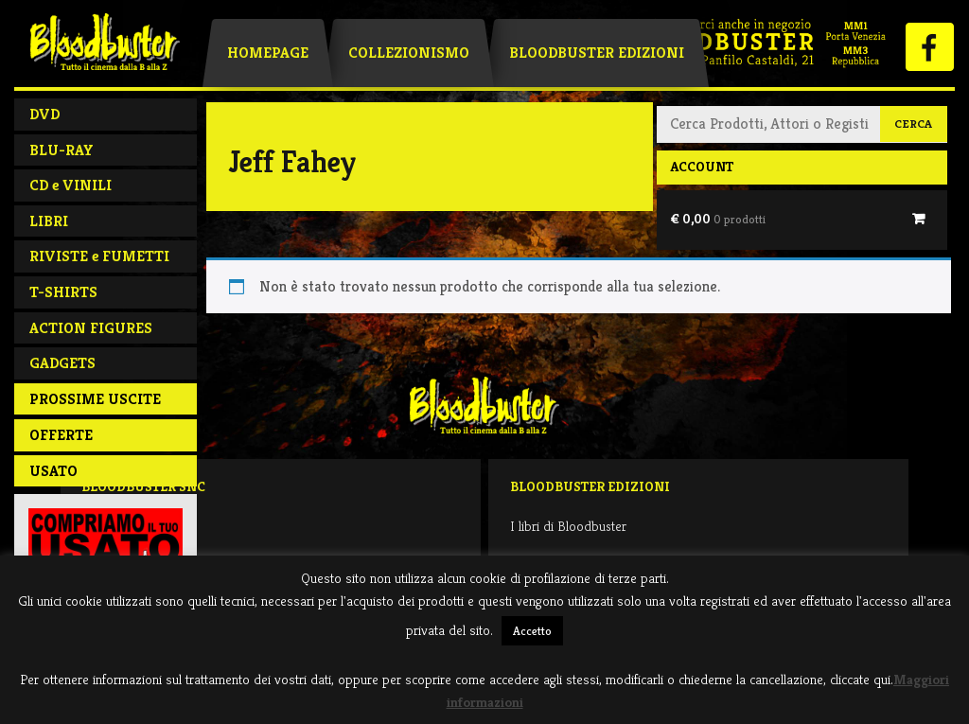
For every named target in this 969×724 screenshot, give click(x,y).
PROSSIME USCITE (95, 399)
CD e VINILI (70, 185)
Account (701, 166)
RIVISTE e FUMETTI (99, 256)
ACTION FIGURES (90, 328)
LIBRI (48, 221)
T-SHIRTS (63, 292)
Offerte (61, 435)
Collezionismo (408, 52)
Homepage (267, 52)
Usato (53, 471)
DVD (44, 114)
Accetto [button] (532, 631)
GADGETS (62, 363)
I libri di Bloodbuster (568, 526)
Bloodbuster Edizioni (596, 52)
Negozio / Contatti (134, 526)
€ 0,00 (718, 218)
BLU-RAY (61, 150)
